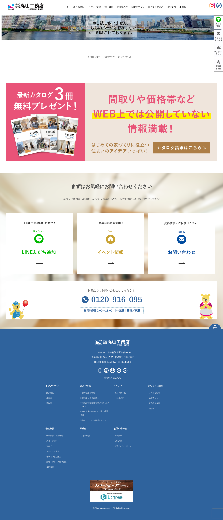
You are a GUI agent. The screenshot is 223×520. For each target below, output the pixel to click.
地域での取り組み (53, 457)
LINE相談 (118, 441)
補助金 (151, 408)
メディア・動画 (52, 451)
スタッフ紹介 (51, 441)
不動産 (83, 428)
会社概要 (50, 428)
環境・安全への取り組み (56, 462)
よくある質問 (154, 393)
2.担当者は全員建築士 (90, 398)
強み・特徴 (85, 385)
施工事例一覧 (120, 393)
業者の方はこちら (112, 377)
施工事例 (109, 7)
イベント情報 (94, 7)
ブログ (49, 446)
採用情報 (50, 467)
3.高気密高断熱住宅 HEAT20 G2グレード (95, 405)
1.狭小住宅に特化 (88, 393)
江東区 (49, 398)
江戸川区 (50, 393)
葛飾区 (49, 403)
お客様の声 (119, 398)
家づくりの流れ (155, 385)
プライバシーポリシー (124, 446)
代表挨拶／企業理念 (54, 436)
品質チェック (154, 398)
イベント (118, 385)
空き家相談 (85, 436)
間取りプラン (137, 7)
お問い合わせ (120, 428)
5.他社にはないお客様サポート (93, 420)
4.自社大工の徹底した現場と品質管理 (94, 413)
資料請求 (118, 436)
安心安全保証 (154, 403)
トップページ (52, 385)
